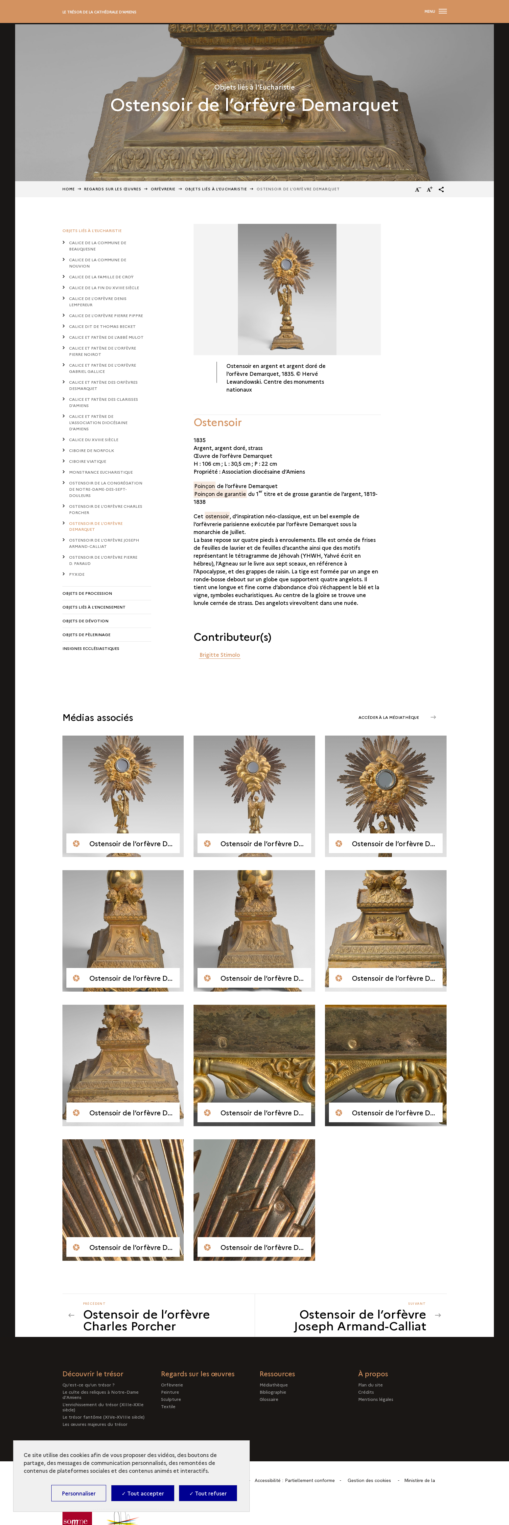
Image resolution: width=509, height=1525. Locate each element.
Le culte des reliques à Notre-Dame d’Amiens (100, 1394)
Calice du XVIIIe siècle (93, 439)
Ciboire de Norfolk (91, 450)
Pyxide (76, 574)
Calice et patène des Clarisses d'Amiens (103, 402)
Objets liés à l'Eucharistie (216, 188)
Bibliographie (273, 1392)
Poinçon (204, 485)
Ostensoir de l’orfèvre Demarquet (96, 526)
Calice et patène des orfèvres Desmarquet (103, 385)
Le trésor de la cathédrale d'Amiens (99, 12)
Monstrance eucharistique (101, 472)
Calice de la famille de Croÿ (101, 276)
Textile (168, 1406)
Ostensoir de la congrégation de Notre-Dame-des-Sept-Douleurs (105, 489)
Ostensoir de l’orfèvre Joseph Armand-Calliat (104, 543)
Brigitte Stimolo (219, 654)
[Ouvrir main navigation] (436, 11)
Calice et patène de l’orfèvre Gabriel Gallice (102, 368)
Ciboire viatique (87, 461)
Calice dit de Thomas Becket (102, 326)
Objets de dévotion (85, 620)
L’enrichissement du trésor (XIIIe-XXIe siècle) (103, 1406)
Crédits (366, 1392)
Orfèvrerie (163, 188)
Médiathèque (274, 1384)
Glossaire (269, 1399)
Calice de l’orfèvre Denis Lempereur (98, 301)
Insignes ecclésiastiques (90, 648)
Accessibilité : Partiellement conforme (295, 1480)
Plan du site (370, 1384)
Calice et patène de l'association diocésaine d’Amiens (98, 422)
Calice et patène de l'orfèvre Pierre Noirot (102, 351)
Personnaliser (79, 1493)
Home (68, 188)
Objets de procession (87, 593)
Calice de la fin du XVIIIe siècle (104, 287)
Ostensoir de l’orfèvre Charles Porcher (105, 509)
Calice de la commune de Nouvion (97, 262)
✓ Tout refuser (208, 1493)
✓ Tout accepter (143, 1493)
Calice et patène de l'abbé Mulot (106, 337)
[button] (441, 189)
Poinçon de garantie (220, 493)
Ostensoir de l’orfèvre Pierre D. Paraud (103, 560)
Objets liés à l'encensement (94, 607)
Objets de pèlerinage (86, 634)
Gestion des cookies (369, 1480)
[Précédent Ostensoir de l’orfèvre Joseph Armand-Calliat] (164, 1315)
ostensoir (217, 516)
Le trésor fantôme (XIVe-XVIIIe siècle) (103, 1417)
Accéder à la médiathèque (389, 717)
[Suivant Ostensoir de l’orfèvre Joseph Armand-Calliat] (344, 1315)
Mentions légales (375, 1399)
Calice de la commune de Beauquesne (97, 245)
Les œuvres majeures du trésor (94, 1424)
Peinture (170, 1392)
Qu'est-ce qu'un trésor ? (88, 1384)
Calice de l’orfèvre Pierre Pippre (106, 315)
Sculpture (171, 1399)
